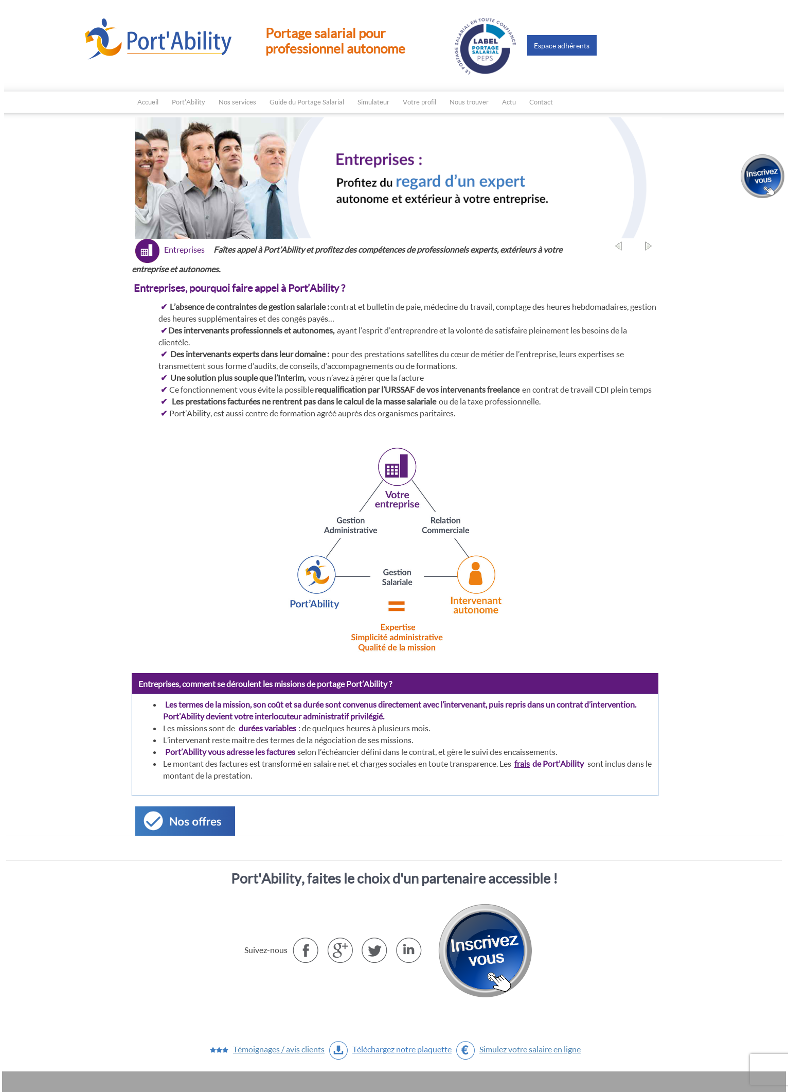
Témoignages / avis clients (279, 1049)
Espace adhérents (561, 45)
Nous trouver (469, 102)
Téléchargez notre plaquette (402, 1049)
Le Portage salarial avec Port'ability (159, 38)
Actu (509, 102)
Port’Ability (188, 102)
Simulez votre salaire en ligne (530, 1049)
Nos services (237, 102)
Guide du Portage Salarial (307, 102)
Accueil (147, 102)
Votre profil (419, 102)
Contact (541, 102)
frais (522, 763)
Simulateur (373, 102)
